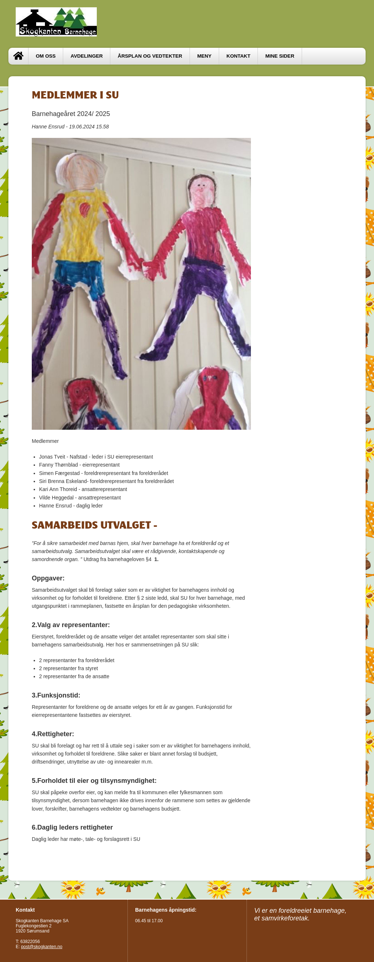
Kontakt (238, 56)
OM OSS (46, 56)
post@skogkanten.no (41, 946)
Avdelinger (86, 56)
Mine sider (279, 56)
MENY (204, 56)
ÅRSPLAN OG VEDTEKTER (150, 56)
